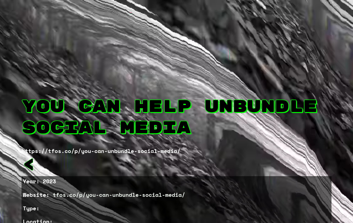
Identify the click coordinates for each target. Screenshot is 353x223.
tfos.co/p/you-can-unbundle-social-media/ (119, 195)
